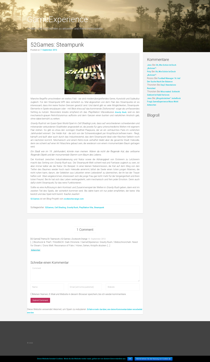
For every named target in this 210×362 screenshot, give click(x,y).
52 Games (35, 199)
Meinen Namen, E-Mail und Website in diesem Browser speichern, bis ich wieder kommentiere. (79, 295)
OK (130, 359)
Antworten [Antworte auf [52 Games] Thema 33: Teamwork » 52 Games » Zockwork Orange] (35, 252)
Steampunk (99, 207)
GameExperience (57, 19)
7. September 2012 (48, 50)
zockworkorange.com (74, 199)
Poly (149, 71)
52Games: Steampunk (57, 45)
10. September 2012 (97, 240)
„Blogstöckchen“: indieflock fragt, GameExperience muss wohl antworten (164, 101)
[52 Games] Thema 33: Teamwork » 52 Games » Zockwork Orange (59, 240)
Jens (149, 65)
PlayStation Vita (86, 207)
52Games (49, 207)
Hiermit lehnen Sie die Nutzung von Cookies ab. (153, 359)
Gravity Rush (72, 207)
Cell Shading (60, 207)
